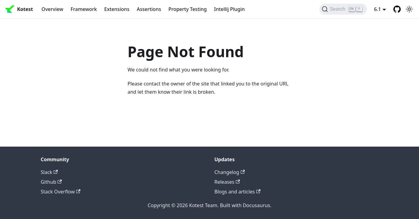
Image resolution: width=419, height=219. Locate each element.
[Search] (343, 9)
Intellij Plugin (229, 9)
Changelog (230, 172)
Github (51, 182)
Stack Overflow (60, 191)
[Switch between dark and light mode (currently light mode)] (409, 9)
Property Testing (188, 9)
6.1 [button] (377, 9)
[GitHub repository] (397, 9)
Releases (227, 182)
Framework (84, 9)
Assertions (149, 9)
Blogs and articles (238, 191)
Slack (49, 172)
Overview (52, 9)
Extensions (117, 9)
